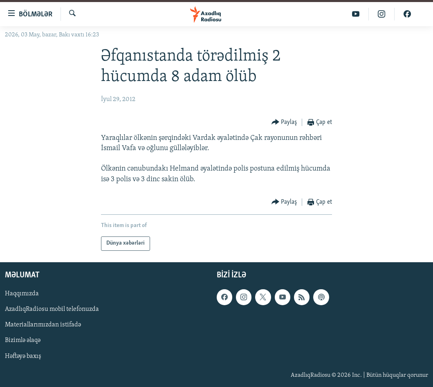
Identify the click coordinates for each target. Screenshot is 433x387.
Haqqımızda (22, 293)
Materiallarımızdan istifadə (43, 325)
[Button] (284, 122)
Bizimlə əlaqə (22, 340)
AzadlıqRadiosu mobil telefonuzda (52, 309)
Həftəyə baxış (23, 356)
